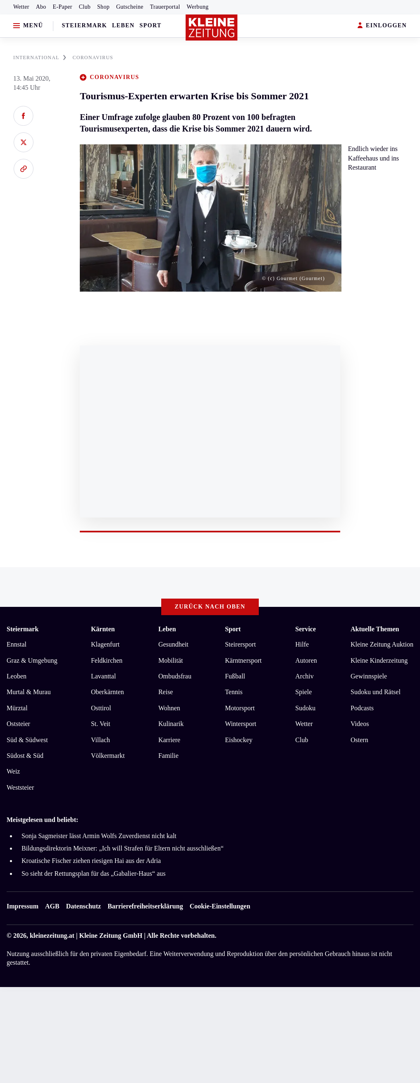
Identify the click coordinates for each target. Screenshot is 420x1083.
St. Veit (100, 723)
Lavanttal (103, 676)
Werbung (198, 7)
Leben (123, 25)
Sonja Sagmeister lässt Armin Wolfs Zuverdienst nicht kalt (99, 835)
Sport (151, 25)
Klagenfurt (105, 644)
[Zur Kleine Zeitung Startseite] (212, 27)
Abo (41, 7)
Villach (100, 739)
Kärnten (103, 629)
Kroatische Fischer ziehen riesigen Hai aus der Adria (91, 860)
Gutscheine (129, 7)
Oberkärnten (107, 691)
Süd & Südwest (27, 739)
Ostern (359, 739)
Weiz (13, 771)
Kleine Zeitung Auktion (382, 644)
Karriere (169, 739)
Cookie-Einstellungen (220, 906)
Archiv (304, 676)
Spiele (303, 691)
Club (85, 7)
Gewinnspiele (369, 676)
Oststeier (18, 723)
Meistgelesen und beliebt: (42, 819)
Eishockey (239, 739)
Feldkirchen (106, 660)
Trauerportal (165, 7)
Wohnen (169, 708)
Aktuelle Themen (375, 629)
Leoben (16, 676)
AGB (52, 906)
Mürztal (17, 708)
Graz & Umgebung (32, 660)
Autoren (306, 660)
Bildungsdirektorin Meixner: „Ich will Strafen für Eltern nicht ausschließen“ (122, 848)
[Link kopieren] (23, 169)
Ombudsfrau (174, 676)
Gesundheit (173, 644)
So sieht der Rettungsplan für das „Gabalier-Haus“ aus (93, 873)
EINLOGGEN (382, 26)
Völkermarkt (108, 755)
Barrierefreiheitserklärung (145, 906)
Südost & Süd (25, 755)
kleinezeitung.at (52, 935)
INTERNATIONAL (39, 57)
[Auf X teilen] (23, 142)
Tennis (233, 691)
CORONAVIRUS (93, 57)
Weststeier (20, 787)
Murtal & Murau (29, 691)
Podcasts (362, 708)
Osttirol (101, 708)
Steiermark (84, 25)
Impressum (22, 906)
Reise (165, 691)
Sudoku (305, 708)
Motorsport (240, 708)
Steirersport (240, 644)
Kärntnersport (243, 660)
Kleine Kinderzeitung (379, 660)
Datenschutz (83, 906)
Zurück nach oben (210, 607)
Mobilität (170, 660)
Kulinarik (171, 723)
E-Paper (62, 7)
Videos (360, 723)
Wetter (21, 7)
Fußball (235, 676)
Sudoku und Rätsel (376, 691)
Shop (103, 7)
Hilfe (302, 644)
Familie (168, 755)
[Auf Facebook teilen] (23, 116)
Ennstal (16, 644)
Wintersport (240, 723)
